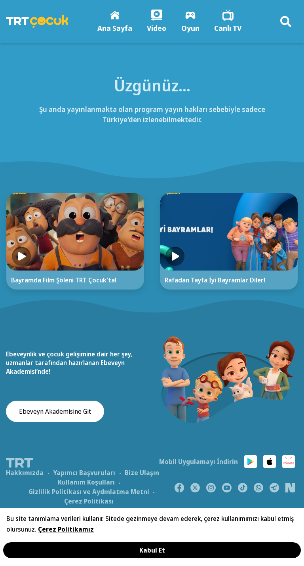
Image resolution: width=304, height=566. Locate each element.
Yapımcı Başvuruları (84, 473)
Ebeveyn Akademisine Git (55, 412)
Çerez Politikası (89, 501)
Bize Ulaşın (142, 473)
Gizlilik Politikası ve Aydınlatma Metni (88, 492)
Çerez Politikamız (66, 529)
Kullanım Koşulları (86, 482)
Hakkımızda (25, 473)
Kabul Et (152, 550)
